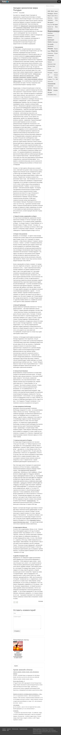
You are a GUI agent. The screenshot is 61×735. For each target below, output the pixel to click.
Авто (52, 11)
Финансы (55, 88)
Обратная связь (15, 728)
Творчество (50, 81)
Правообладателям (23, 728)
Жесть (56, 15)
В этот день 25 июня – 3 (19, 681)
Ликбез (50, 42)
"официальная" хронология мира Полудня (31, 26)
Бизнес (56, 13)
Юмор (55, 94)
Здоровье (50, 20)
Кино (56, 27)
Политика (51, 60)
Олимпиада (50, 53)
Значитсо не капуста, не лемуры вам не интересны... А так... (27, 694)
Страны (50, 79)
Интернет (51, 22)
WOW (49, 11)
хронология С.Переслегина (23, 27)
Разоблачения (51, 70)
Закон (56, 18)
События (50, 77)
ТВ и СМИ (55, 79)
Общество (54, 51)
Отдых (56, 53)
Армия (56, 11)
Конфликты (50, 29)
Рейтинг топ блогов (37, 728)
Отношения (51, 55)
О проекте (9, 728)
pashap (15, 12)
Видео (49, 15)
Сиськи (56, 75)
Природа (50, 62)
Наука (49, 51)
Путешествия (51, 66)
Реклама (50, 72)
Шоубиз (56, 90)
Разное (49, 68)
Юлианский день (31, 500)
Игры (56, 20)
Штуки (50, 92)
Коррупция (50, 33)
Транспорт (50, 85)
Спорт (56, 77)
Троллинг (50, 88)
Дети (53, 15)
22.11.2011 (21, 12)
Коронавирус (54, 31)
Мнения (50, 48)
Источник (41, 601)
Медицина (50, 46)
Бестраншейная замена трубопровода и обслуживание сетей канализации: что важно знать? (18, 649)
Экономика (50, 94)
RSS (8, 730)
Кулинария (51, 40)
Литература (55, 42)
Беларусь (50, 13)
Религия (56, 72)
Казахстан (50, 27)
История (55, 24)
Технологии (51, 84)
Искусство (50, 24)
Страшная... (16, 710)
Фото (50, 90)
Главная (4, 728)
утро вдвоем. (16, 705)
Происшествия (52, 64)
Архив (16, 665)
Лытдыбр (50, 44)
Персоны (50, 57)
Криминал (50, 37)
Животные (50, 18)
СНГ (48, 75)
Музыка (56, 48)
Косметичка (51, 35)
